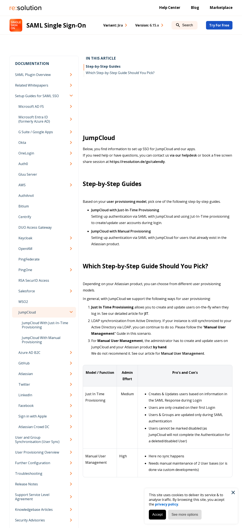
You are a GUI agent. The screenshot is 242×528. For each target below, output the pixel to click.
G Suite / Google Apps (35, 132)
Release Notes (26, 484)
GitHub (24, 363)
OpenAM (25, 248)
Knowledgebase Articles (34, 509)
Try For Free (219, 25)
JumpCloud (27, 312)
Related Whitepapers (31, 85)
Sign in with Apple (32, 416)
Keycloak (25, 238)
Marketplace (221, 7)
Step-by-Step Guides (103, 66)
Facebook (26, 405)
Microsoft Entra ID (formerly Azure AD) (34, 119)
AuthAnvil (26, 195)
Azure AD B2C (29, 352)
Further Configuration (32, 463)
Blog (195, 7)
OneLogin (26, 153)
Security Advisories (30, 520)
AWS (22, 185)
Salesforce (26, 291)
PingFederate (29, 259)
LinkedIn (25, 395)
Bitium (23, 206)
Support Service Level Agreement (32, 496)
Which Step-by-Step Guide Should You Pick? (120, 72)
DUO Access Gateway (35, 227)
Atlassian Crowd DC (33, 426)
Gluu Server (27, 174)
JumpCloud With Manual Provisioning (41, 339)
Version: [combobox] (147, 25)
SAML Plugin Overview (33, 74)
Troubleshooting (28, 473)
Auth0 (23, 163)
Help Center (169, 7)
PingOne (25, 270)
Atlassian (25, 373)
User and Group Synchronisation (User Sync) (37, 439)
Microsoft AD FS (31, 106)
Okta (22, 142)
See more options (184, 514)
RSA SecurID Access (33, 280)
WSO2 (23, 301)
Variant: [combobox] (113, 25)
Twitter (24, 384)
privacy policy (166, 504)
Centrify (24, 216)
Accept (157, 514)
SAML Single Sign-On (56, 25)
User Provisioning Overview (37, 452)
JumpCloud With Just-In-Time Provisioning (45, 325)
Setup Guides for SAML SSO (37, 96)
